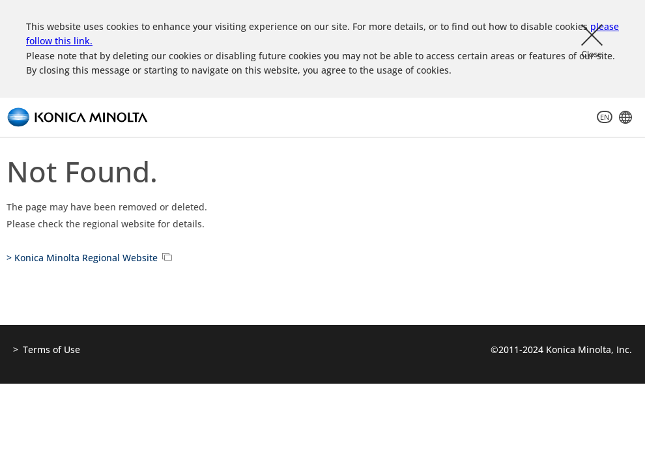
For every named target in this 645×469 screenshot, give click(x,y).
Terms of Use (51, 349)
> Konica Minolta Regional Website (82, 257)
